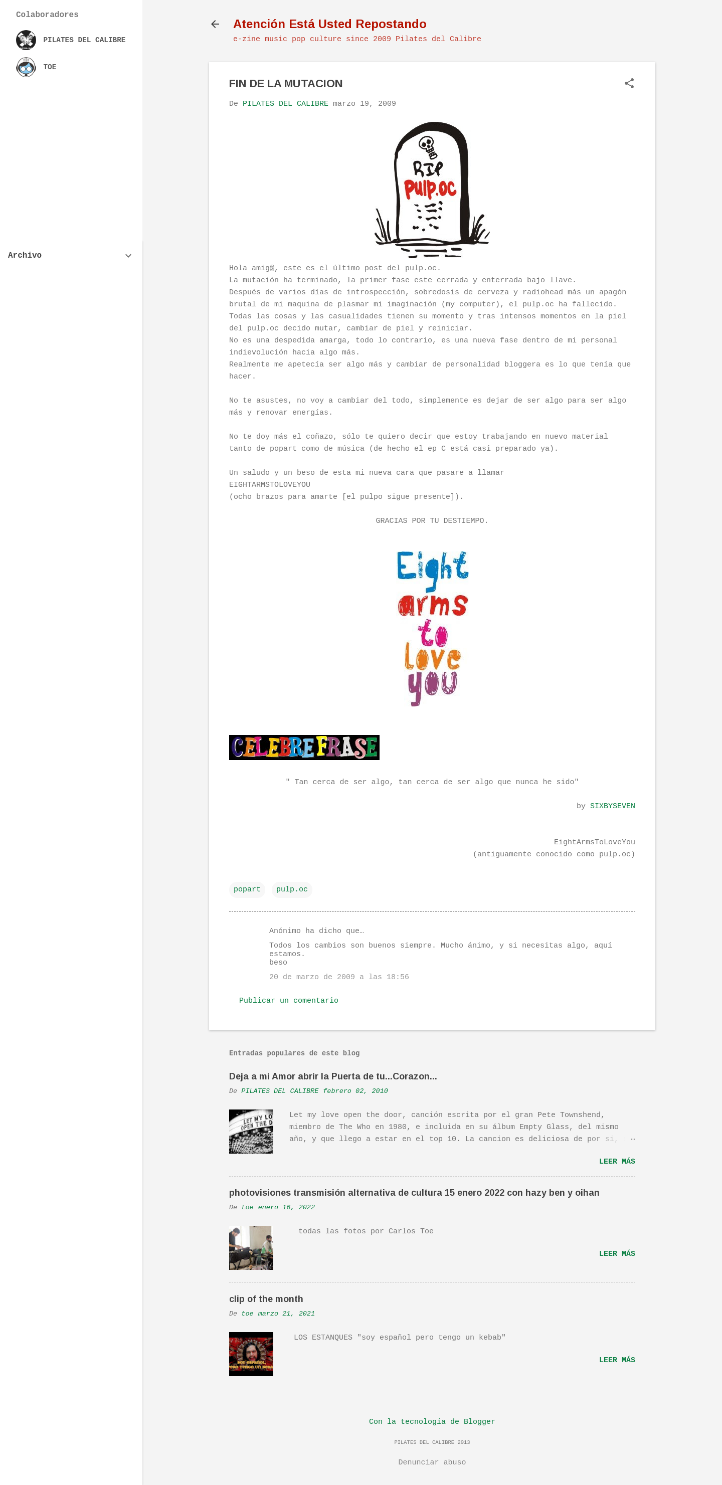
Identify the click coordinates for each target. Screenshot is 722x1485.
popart (247, 889)
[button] (629, 84)
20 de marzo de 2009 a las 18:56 (339, 977)
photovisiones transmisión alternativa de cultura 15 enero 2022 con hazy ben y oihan (414, 1193)
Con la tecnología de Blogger (432, 1422)
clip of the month (266, 1299)
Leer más (617, 1162)
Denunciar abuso (432, 1462)
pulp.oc (292, 889)
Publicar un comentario (288, 1001)
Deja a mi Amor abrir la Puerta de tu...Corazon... (333, 1076)
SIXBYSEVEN (612, 806)
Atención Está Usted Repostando (330, 24)
